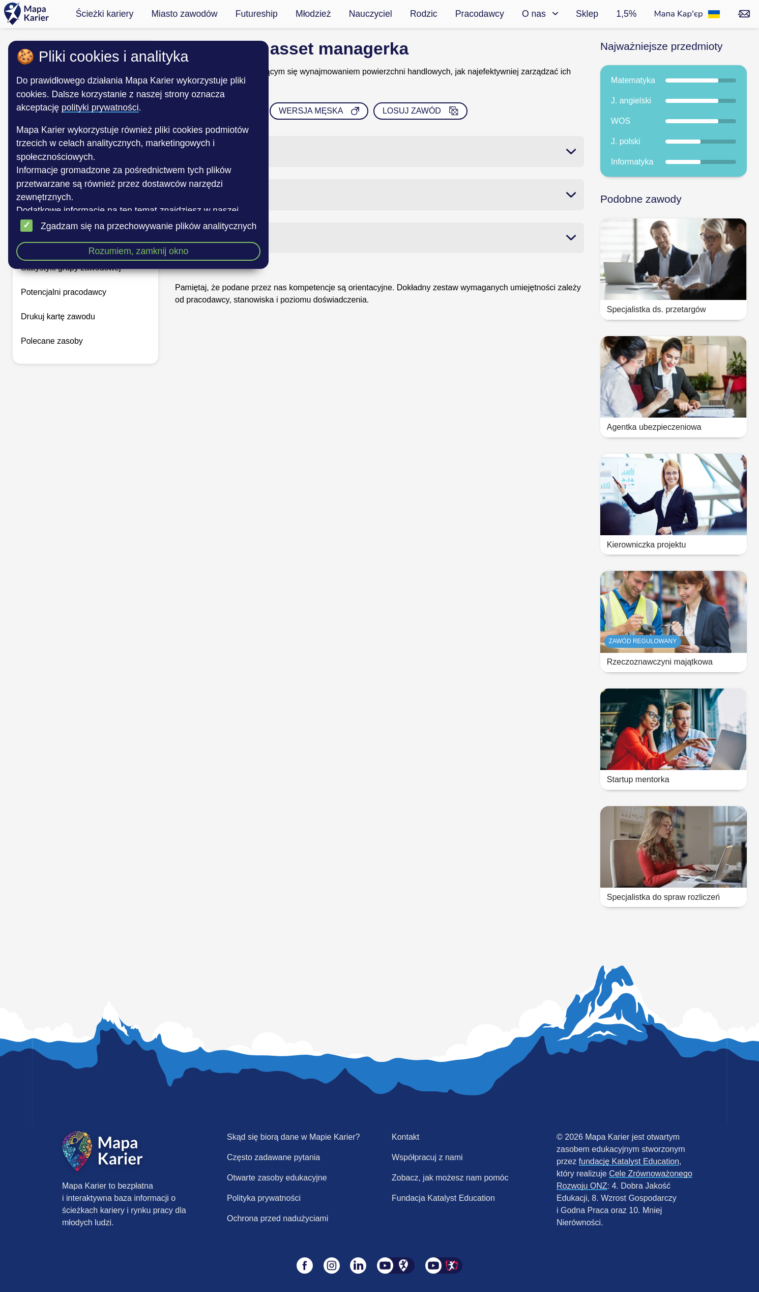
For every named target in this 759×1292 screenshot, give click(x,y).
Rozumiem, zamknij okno (139, 251)
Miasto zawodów (184, 14)
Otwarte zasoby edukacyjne (277, 1177)
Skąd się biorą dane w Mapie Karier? (293, 1137)
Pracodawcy (479, 14)
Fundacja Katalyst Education (443, 1198)
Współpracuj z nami (427, 1157)
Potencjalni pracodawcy (63, 292)
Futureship (257, 14)
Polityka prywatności (264, 1198)
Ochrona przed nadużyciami (277, 1218)
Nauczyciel (370, 14)
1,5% (626, 14)
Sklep (587, 14)
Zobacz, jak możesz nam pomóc (450, 1177)
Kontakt (405, 1137)
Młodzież (313, 14)
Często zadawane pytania (273, 1157)
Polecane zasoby (52, 341)
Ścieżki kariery (104, 14)
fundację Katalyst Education (629, 1161)
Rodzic (423, 14)
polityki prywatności (100, 107)
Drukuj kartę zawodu (58, 316)
